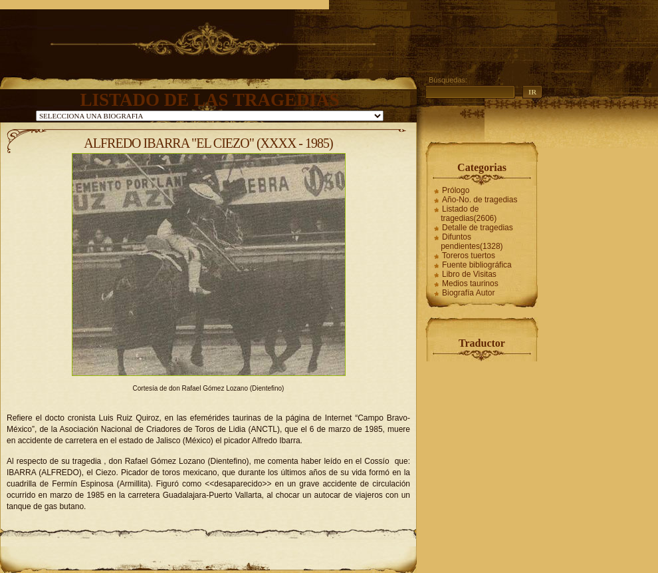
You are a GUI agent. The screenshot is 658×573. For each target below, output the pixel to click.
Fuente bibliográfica (477, 265)
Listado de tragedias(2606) (468, 213)
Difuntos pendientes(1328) (471, 241)
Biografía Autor (468, 292)
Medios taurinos (470, 283)
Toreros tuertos (468, 255)
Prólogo (455, 190)
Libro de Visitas (469, 274)
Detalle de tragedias (477, 227)
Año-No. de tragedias (479, 199)
